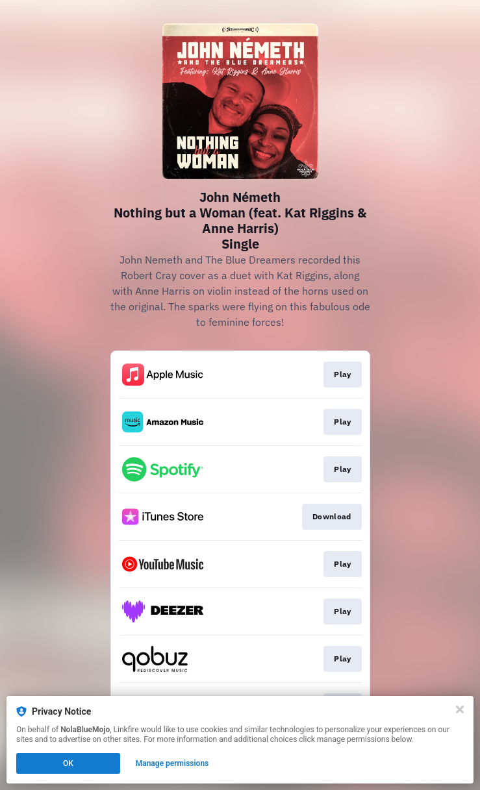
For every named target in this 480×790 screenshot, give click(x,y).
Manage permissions (172, 763)
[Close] (459, 709)
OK (68, 763)
